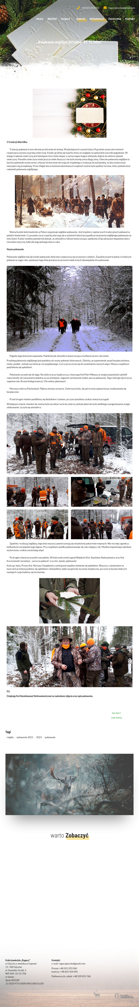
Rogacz (65, 18)
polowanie (50, 737)
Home (39, 18)
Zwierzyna (114, 18)
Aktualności (97, 18)
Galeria (80, 18)
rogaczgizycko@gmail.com (119, 7)
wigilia (10, 737)
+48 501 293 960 (88, 7)
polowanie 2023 (25, 737)
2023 (39, 737)
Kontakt (130, 18)
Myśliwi (52, 18)
